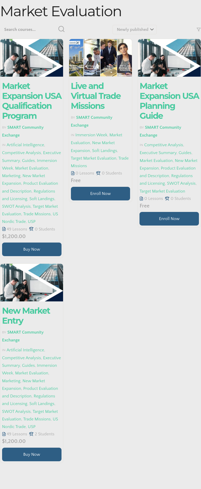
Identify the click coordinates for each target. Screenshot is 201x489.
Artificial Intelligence (25, 145)
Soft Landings (41, 198)
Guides (28, 160)
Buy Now (31, 249)
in (3, 145)
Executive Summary (157, 153)
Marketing (11, 175)
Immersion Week (91, 135)
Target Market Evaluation (93, 158)
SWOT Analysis (16, 206)
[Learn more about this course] (32, 249)
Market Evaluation (31, 168)
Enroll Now (100, 193)
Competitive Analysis (21, 153)
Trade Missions (37, 214)
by (4, 127)
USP (32, 222)
